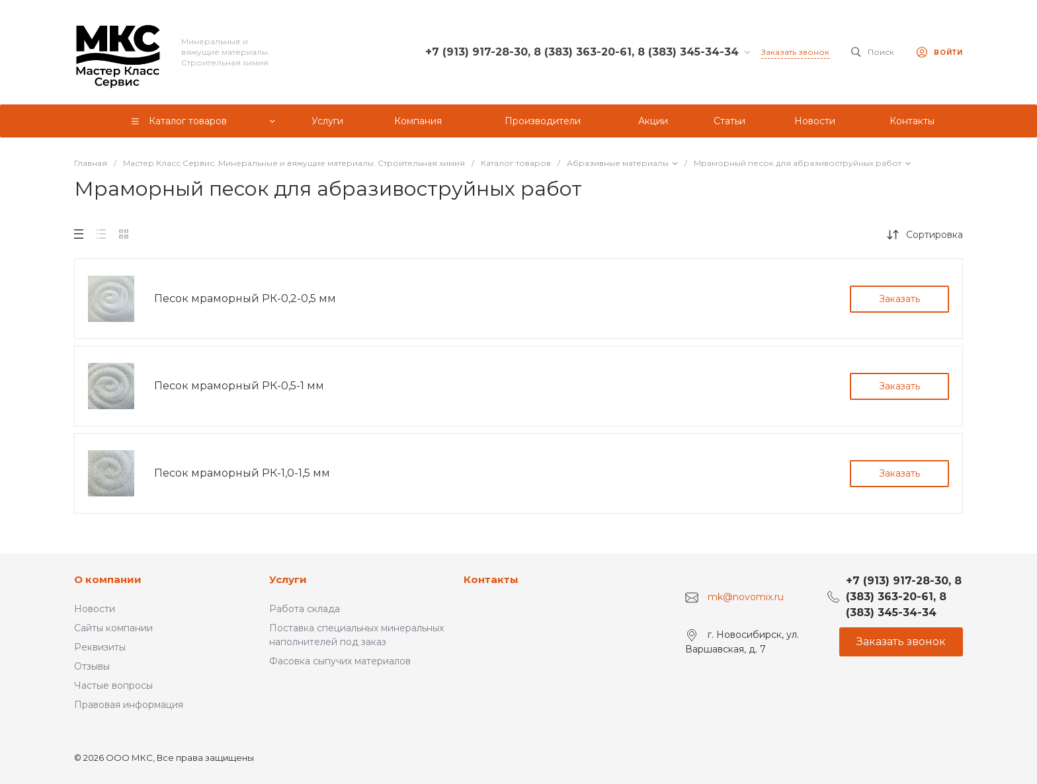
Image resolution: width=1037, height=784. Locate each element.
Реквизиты (100, 647)
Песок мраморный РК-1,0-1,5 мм (242, 473)
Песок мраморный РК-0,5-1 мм (239, 385)
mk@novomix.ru (746, 597)
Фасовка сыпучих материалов (340, 661)
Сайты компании (113, 628)
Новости (94, 609)
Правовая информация (128, 705)
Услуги (288, 579)
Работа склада (304, 609)
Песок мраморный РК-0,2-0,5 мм (245, 298)
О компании (108, 579)
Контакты (491, 579)
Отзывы (92, 666)
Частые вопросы (113, 685)
